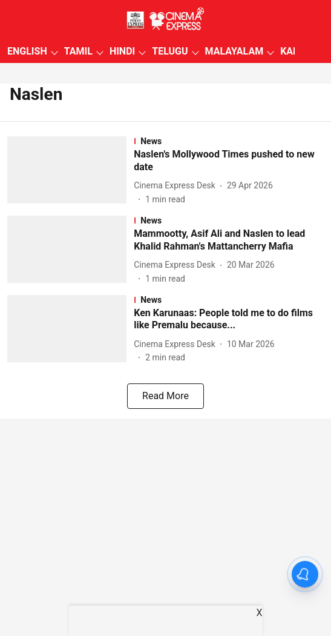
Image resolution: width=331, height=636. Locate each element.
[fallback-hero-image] (70, 171)
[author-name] (177, 185)
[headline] (229, 161)
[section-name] (229, 141)
